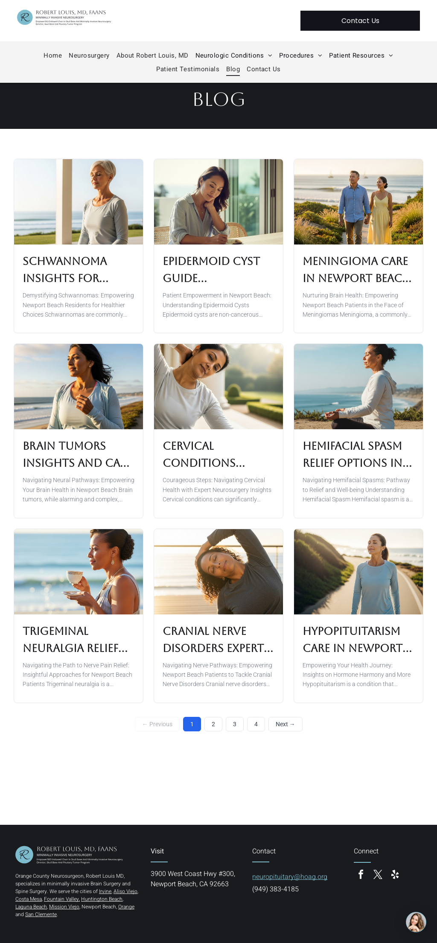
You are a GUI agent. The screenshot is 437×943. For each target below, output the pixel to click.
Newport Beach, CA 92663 (190, 884)
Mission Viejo (64, 907)
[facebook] (360, 876)
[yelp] (395, 876)
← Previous (157, 724)
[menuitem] (52, 55)
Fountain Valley (61, 899)
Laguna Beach (31, 907)
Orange (126, 907)
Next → (285, 724)
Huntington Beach (101, 899)
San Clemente (41, 914)
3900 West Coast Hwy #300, (193, 874)
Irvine (105, 891)
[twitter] (378, 876)
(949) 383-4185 (275, 889)
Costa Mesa (28, 899)
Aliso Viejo (125, 891)
